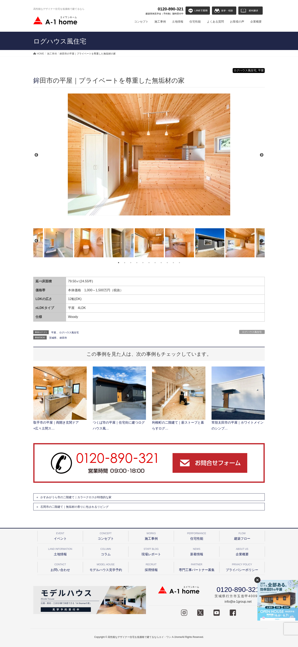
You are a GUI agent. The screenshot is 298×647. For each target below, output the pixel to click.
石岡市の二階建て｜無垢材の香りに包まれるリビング (74, 506)
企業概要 (242, 551)
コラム (105, 551)
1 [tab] (119, 263)
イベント (60, 535)
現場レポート (151, 551)
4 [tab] (137, 263)
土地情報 (60, 551)
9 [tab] (167, 263)
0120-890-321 (165, 11)
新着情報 (196, 551)
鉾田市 (63, 337)
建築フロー (242, 535)
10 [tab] (173, 263)
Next (262, 155)
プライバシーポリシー (242, 566)
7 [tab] (155, 263)
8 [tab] (161, 263)
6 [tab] (149, 263)
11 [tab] (179, 263)
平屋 (53, 332)
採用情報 (151, 566)
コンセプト (105, 535)
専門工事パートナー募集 (196, 566)
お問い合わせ (60, 566)
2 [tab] (125, 263)
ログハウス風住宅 (252, 332)
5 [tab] (143, 263)
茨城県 (52, 337)
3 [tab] (131, 263)
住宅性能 (196, 535)
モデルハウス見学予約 (105, 566)
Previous (36, 155)
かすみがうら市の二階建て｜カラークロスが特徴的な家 (75, 497)
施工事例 (151, 535)
